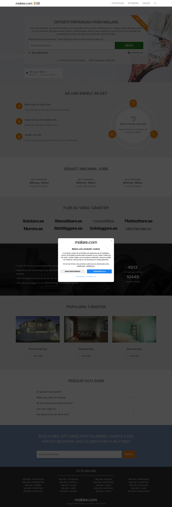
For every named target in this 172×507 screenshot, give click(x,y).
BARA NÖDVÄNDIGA (72, 271)
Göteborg (133, 3)
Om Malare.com (91, 276)
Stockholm (118, 3)
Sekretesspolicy (81, 276)
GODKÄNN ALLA (99, 271)
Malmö (146, 3)
